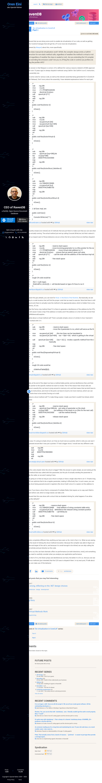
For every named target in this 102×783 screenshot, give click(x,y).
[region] (65, 158)
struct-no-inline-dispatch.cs (49, 445)
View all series (39, 716)
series (51, 22)
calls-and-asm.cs (45, 229)
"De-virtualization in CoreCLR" (57, 651)
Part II (45, 655)
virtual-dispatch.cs (46, 384)
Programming (43, 637)
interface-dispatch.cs (47, 299)
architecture (78, 591)
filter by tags (58, 4)
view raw (89, 229)
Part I (44, 660)
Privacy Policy (10, 779)
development (56, 609)
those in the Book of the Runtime (77, 307)
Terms (20, 779)
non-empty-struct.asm (47, 476)
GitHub (68, 229)
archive (69, 4)
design (49, 609)
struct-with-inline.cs (46, 546)
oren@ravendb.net (9, 232)
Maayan (49, 49)
